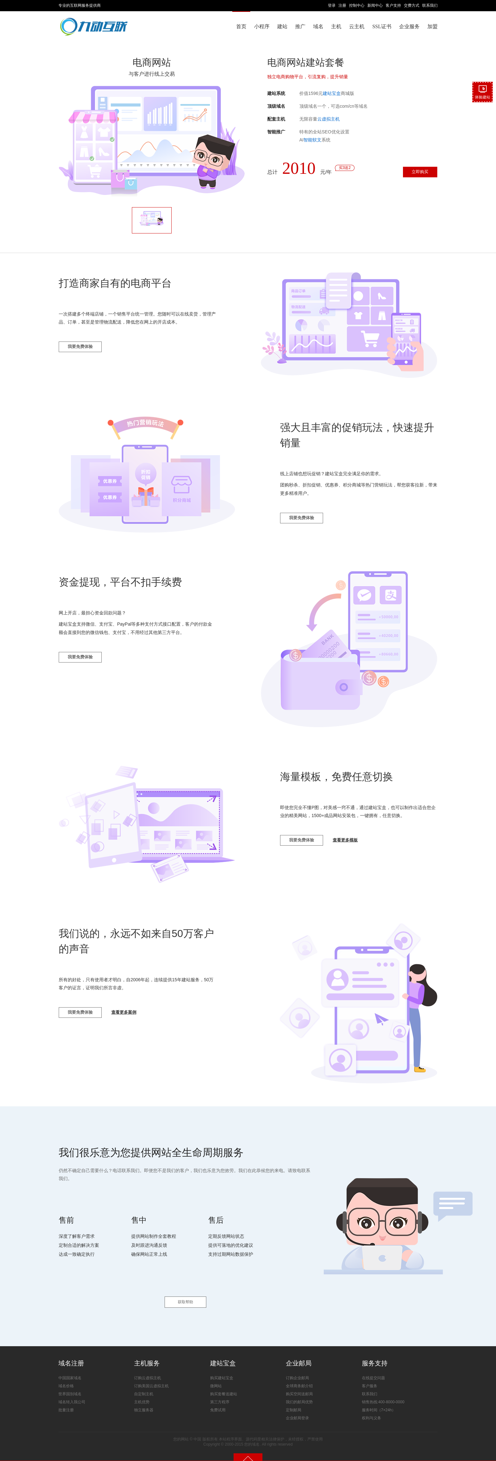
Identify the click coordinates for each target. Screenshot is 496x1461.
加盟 (432, 26)
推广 (300, 26)
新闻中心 (375, 5)
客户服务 (369, 1376)
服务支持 (375, 1354)
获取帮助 (185, 1293)
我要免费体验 (83, 351)
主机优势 (142, 1392)
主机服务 (147, 1354)
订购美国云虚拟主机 (151, 1376)
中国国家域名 (69, 1368)
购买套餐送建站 (223, 1384)
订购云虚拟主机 (147, 1368)
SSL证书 (381, 26)
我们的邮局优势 (299, 1392)
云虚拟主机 (328, 119)
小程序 (261, 26)
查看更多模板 (355, 844)
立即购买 (415, 173)
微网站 (216, 1376)
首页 (241, 26)
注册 (342, 5)
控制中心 (356, 5)
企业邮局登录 (297, 1408)
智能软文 (312, 139)
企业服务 (409, 26)
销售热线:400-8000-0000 (383, 1392)
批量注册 (66, 1400)
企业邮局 (299, 1354)
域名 (318, 26)
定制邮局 (293, 1400)
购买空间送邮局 (299, 1384)
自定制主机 (143, 1384)
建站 (282, 26)
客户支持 (393, 5)
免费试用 (218, 1400)
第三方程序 (219, 1392)
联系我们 (430, 5)
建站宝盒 (332, 93)
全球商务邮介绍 (299, 1376)
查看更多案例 (134, 1016)
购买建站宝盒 (221, 1368)
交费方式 (411, 5)
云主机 (356, 26)
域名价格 (66, 1376)
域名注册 (71, 1354)
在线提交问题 (373, 1368)
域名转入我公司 (71, 1392)
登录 (332, 5)
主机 (336, 26)
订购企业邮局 (297, 1368)
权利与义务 (371, 1408)
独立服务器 (143, 1400)
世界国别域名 (69, 1384)
